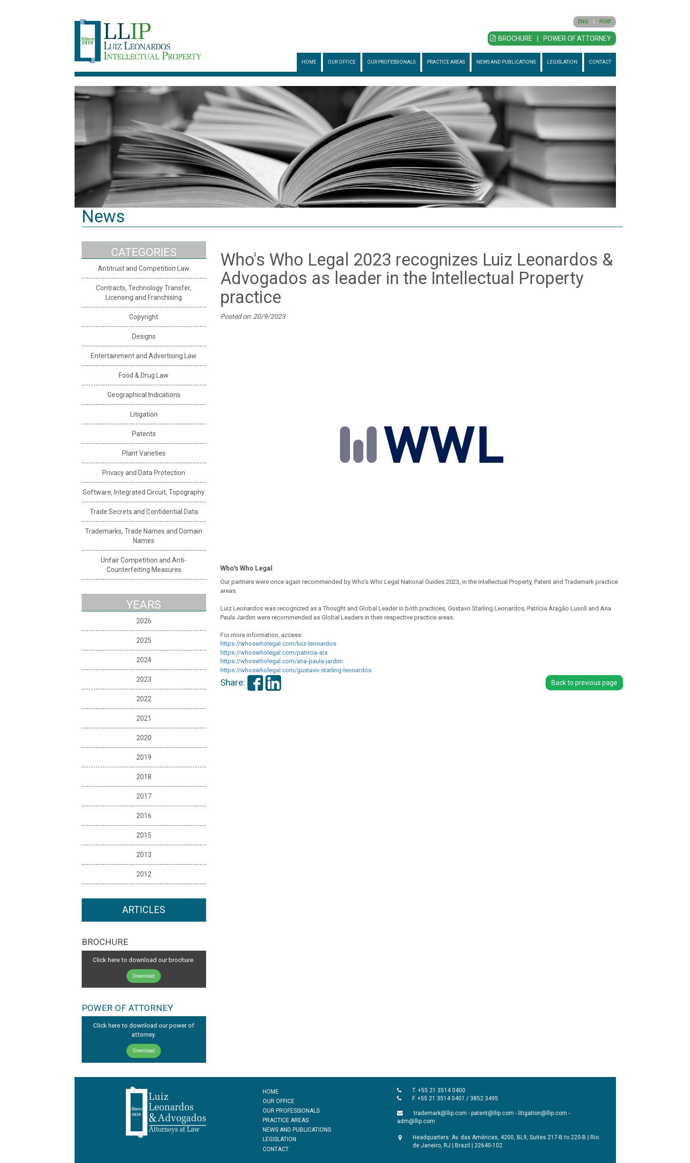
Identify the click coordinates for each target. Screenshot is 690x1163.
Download (143, 976)
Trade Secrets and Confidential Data (144, 511)
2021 (143, 718)
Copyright (143, 317)
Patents (144, 434)
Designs (144, 336)
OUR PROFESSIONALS (391, 62)
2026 (143, 621)
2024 (143, 660)
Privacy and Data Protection (143, 473)
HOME (309, 62)
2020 (143, 738)
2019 (143, 757)
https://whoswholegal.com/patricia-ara (274, 652)
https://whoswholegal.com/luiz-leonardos (278, 643)
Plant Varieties (144, 453)
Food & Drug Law (144, 375)
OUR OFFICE (342, 62)
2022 (143, 699)
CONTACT (600, 62)
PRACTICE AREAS (446, 62)
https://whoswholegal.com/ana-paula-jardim (281, 661)
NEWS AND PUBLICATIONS (506, 62)
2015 (143, 835)
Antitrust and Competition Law (143, 268)
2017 (143, 796)
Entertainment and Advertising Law (144, 356)
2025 (143, 640)
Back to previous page (584, 682)
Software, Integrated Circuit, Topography (144, 492)
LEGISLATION (562, 62)
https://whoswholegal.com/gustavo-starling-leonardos (295, 670)
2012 (143, 874)
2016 (143, 816)
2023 (143, 679)
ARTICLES (143, 909)
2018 (143, 777)
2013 (143, 854)
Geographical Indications (143, 395)
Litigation (144, 414)
